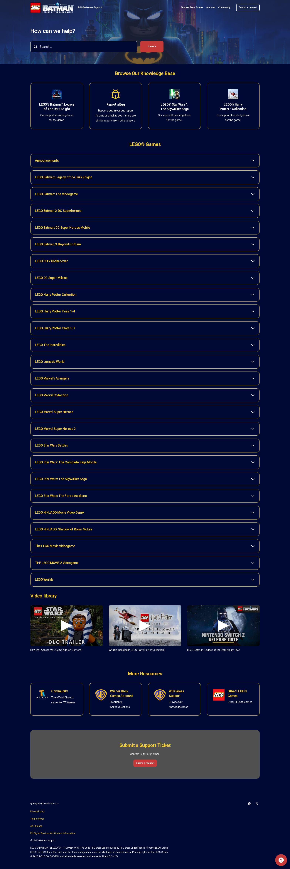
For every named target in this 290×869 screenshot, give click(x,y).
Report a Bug (116, 104)
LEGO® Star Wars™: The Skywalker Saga (174, 107)
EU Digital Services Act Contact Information (52, 833)
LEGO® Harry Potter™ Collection (233, 107)
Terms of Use (37, 819)
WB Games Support (176, 693)
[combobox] (83, 46)
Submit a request (248, 7)
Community (224, 7)
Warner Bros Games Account (121, 693)
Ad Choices (36, 826)
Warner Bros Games (192, 7)
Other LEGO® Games (237, 693)
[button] (145, 160)
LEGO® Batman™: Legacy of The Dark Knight (57, 107)
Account (210, 7)
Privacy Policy (37, 811)
